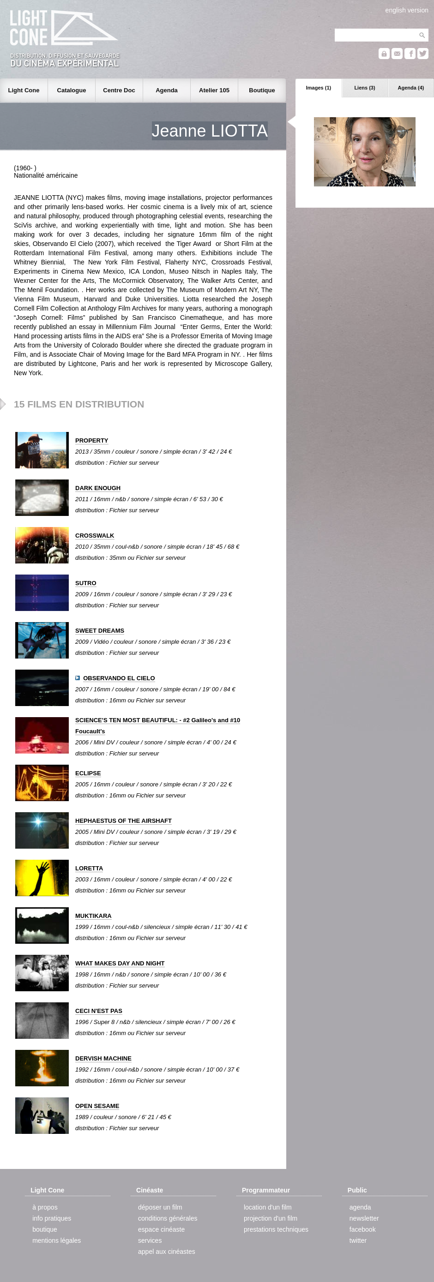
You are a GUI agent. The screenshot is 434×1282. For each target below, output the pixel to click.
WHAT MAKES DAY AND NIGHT (120, 963)
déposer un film (160, 1207)
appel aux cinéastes (166, 1251)
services (150, 1240)
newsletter (364, 1218)
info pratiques (51, 1218)
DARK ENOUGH (98, 488)
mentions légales (56, 1240)
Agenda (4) (411, 87)
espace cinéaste (161, 1229)
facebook (363, 1229)
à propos (44, 1207)
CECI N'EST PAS (98, 1010)
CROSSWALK (95, 535)
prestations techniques (276, 1229)
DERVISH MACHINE (103, 1058)
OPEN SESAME (97, 1105)
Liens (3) (364, 87)
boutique (44, 1229)
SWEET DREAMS (99, 630)
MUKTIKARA (93, 915)
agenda (360, 1207)
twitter (358, 1240)
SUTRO (85, 583)
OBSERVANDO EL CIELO (119, 678)
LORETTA (89, 868)
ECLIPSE (88, 773)
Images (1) (318, 87)
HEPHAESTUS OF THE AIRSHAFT (123, 820)
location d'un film (268, 1207)
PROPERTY (91, 440)
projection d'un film (270, 1218)
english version (407, 10)
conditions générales (167, 1218)
